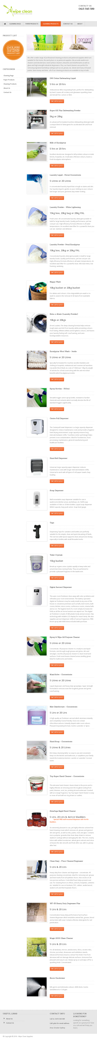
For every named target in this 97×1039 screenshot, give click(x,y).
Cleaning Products (50, 24)
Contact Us (68, 24)
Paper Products (32, 24)
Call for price (57, 101)
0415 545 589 (60, 1019)
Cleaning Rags (15, 24)
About (79, 24)
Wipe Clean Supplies (20, 10)
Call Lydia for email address (59, 1023)
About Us (7, 88)
